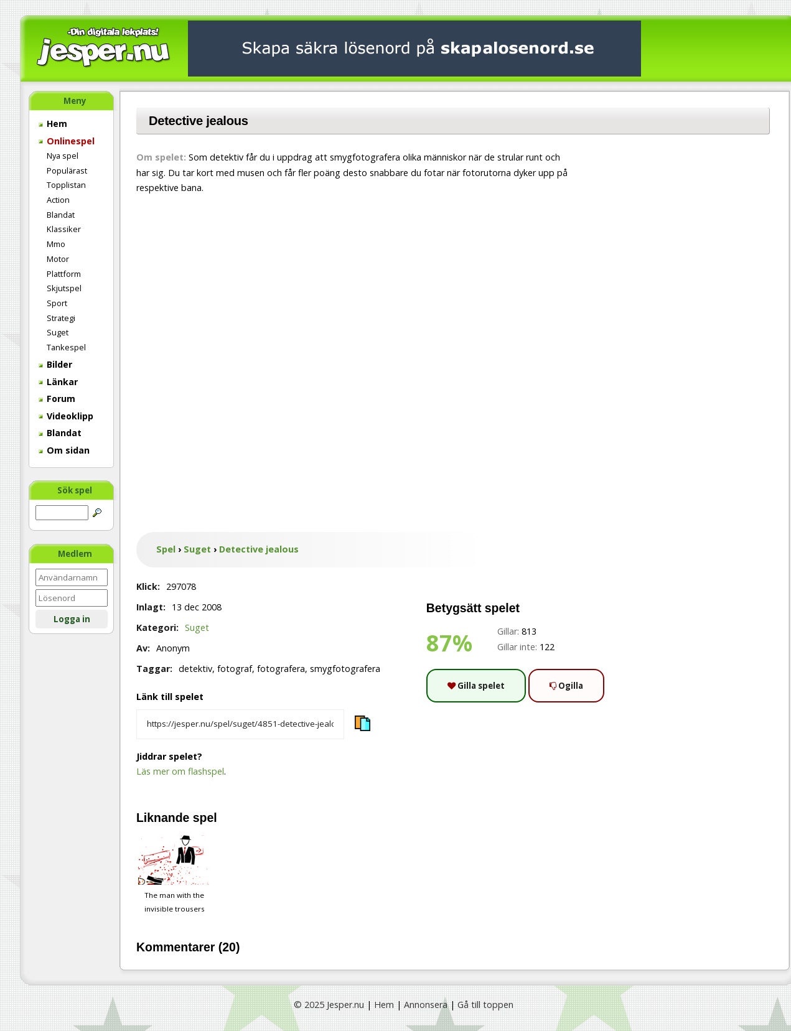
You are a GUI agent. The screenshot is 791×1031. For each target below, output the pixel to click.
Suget (57, 332)
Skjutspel (64, 288)
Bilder (55, 364)
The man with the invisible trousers (174, 874)
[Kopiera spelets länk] (240, 724)
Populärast (67, 170)
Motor (58, 258)
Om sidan (64, 450)
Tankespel (66, 347)
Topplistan (66, 184)
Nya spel (62, 155)
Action (58, 199)
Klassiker (64, 229)
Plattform (64, 273)
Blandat (61, 214)
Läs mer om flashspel (180, 771)
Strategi (61, 318)
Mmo (56, 244)
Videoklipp (66, 416)
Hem (53, 123)
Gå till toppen (485, 1004)
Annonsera (425, 1004)
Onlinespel (67, 141)
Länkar (58, 382)
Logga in (72, 619)
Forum (57, 398)
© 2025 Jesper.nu (329, 1004)
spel (205, 817)
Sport (57, 303)
